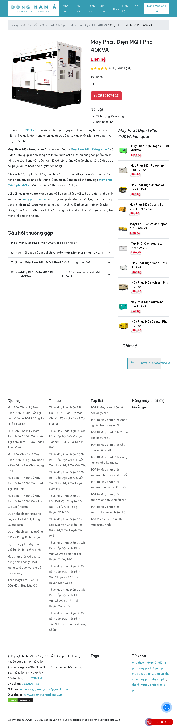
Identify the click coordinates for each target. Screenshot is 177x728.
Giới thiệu (103, 8)
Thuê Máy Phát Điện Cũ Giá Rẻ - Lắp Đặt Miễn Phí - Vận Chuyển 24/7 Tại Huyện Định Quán (67, 574)
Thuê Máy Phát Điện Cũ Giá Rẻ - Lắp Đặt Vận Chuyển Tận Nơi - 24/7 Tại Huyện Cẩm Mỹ (67, 481)
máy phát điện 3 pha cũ (148, 673)
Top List (135, 8)
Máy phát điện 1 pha (55, 25)
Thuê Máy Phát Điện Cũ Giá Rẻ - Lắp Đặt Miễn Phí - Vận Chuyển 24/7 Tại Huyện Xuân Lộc (67, 598)
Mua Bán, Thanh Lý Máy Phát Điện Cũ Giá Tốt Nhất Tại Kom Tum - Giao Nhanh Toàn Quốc (26, 439)
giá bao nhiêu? (44, 243)
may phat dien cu (35, 199)
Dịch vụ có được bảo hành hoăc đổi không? (56, 274)
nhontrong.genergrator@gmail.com (44, 689)
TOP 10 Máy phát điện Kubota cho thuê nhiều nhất (109, 497)
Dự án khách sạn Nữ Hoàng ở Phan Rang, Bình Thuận (25, 534)
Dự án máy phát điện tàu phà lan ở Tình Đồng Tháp (25, 546)
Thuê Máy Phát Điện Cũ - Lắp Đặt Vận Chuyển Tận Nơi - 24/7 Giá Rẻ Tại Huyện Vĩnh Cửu (66, 504)
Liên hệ (125, 8)
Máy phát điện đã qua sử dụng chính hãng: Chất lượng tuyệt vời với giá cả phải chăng (24, 565)
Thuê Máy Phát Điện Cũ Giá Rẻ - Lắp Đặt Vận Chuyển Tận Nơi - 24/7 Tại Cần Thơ (67, 460)
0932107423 (106, 95)
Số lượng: (97, 76)
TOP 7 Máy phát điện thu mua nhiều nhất (107, 521)
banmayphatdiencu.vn (156, 363)
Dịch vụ (92, 8)
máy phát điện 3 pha (152, 668)
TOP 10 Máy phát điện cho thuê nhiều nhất (108, 447)
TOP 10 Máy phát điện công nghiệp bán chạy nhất (109, 422)
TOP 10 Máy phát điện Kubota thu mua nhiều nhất (109, 509)
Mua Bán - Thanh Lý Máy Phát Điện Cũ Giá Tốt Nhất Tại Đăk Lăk (25, 483)
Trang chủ (64, 8)
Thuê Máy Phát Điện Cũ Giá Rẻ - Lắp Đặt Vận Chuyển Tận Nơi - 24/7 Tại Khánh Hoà (67, 439)
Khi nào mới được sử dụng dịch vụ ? (57, 253)
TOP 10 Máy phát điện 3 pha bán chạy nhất (109, 435)
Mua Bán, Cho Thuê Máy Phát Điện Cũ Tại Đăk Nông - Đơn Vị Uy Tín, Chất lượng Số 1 (26, 463)
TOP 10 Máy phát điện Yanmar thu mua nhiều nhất (109, 484)
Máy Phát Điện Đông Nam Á (90, 149)
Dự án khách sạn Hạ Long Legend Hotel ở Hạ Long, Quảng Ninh (24, 519)
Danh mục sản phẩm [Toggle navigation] (156, 8)
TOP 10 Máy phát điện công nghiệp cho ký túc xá (109, 459)
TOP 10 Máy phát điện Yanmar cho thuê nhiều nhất (109, 472)
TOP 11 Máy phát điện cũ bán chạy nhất (107, 410)
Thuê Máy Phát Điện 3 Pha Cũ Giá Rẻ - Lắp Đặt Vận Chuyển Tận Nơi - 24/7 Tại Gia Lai (67, 416)
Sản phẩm (78, 8)
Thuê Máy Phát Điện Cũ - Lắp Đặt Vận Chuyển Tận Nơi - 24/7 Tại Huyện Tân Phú (66, 527)
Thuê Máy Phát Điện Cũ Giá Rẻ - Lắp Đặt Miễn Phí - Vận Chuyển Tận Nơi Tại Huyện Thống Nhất (67, 551)
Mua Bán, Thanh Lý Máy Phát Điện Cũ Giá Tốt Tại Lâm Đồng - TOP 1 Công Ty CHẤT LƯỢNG (26, 416)
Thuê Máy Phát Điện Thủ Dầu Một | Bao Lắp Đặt (24, 582)
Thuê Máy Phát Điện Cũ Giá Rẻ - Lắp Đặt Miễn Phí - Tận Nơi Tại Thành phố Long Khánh (67, 621)
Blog (116, 8)
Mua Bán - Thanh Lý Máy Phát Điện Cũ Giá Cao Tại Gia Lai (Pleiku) (25, 501)
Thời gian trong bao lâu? (50, 262)
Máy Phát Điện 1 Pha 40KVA (89, 25)
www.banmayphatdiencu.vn (43, 694)
